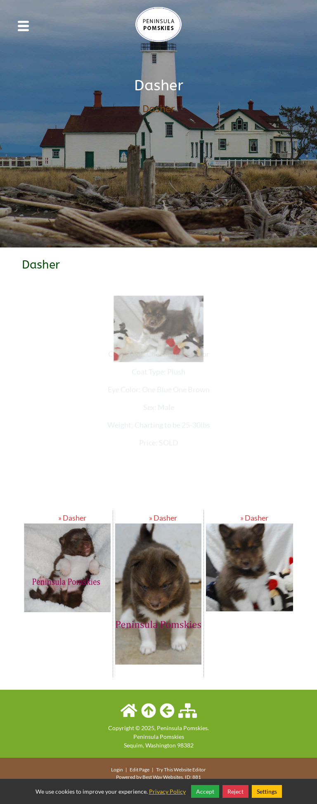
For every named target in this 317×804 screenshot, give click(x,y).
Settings (267, 791)
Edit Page (140, 769)
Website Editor (190, 769)
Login (117, 769)
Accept (205, 791)
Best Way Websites (162, 777)
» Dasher (67, 517)
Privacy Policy (167, 791)
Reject (235, 791)
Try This (164, 769)
